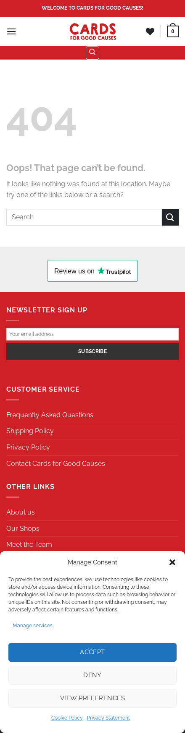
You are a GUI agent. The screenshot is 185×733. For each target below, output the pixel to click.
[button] (172, 562)
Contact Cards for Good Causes (55, 464)
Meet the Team (29, 544)
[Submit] (170, 217)
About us (20, 512)
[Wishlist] (150, 31)
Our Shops (23, 529)
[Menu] (11, 31)
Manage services (33, 626)
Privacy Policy (28, 447)
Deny (92, 675)
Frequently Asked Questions (49, 415)
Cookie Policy (67, 718)
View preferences (92, 698)
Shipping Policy (30, 431)
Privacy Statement (108, 718)
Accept (92, 652)
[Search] (92, 53)
